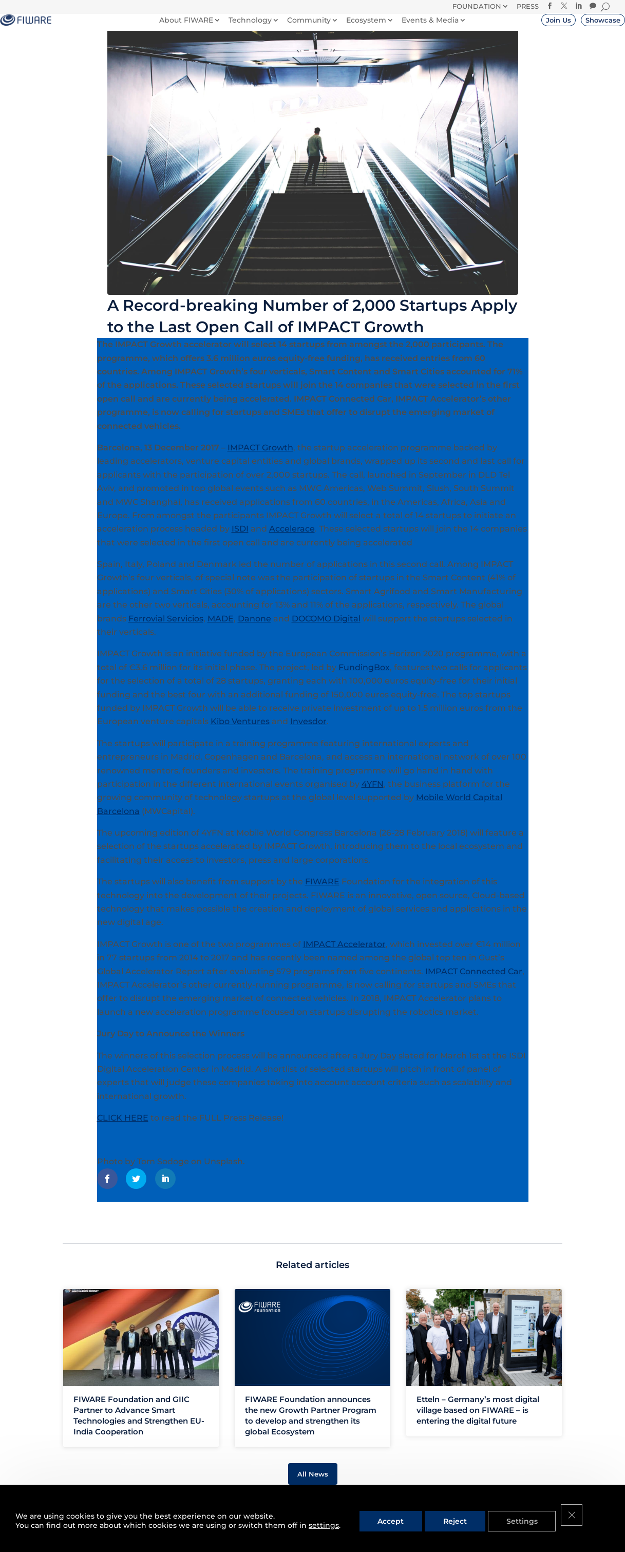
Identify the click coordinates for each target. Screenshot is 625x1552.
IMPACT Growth (260, 457)
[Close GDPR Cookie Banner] (563, 1520)
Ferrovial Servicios (165, 628)
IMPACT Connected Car (473, 981)
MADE (220, 628)
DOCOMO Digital (326, 628)
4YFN (373, 794)
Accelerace (292, 538)
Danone (254, 628)
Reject (450, 1520)
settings (324, 1525)
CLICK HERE (122, 1127)
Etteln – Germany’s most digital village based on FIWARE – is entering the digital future (477, 1419)
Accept (388, 1520)
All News (312, 1484)
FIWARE (322, 891)
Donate (361, 11)
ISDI (240, 538)
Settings (514, 1520)
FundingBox (364, 677)
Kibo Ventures (240, 731)
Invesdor (308, 731)
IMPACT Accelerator (344, 954)
